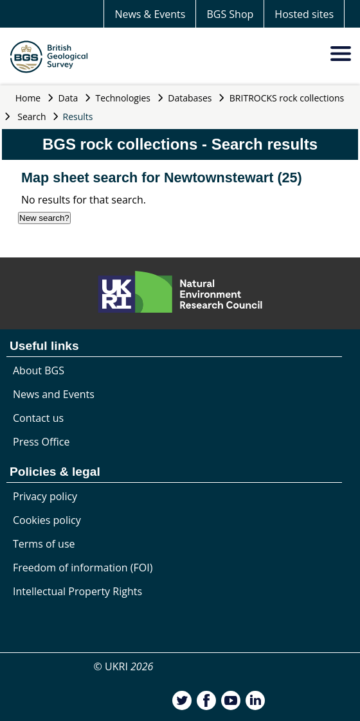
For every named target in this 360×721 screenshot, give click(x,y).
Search (31, 116)
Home (28, 98)
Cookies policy (47, 520)
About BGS (38, 370)
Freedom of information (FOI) (82, 567)
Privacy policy (45, 496)
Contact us (38, 418)
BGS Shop (229, 14)
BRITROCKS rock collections (287, 98)
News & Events (149, 14)
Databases (190, 98)
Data (68, 98)
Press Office (41, 442)
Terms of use (44, 544)
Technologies (123, 98)
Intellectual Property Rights (77, 591)
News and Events (53, 394)
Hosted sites (304, 14)
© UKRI (124, 666)
